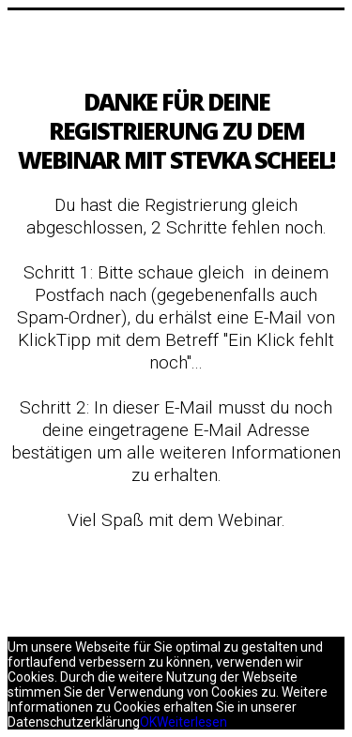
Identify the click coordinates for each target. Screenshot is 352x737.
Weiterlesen (192, 721)
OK (148, 721)
